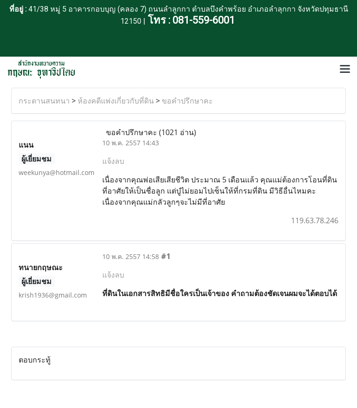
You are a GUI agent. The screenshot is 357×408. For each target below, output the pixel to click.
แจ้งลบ (113, 161)
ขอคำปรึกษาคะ (187, 101)
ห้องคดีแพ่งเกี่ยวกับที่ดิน (116, 101)
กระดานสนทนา (44, 101)
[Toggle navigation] (345, 69)
